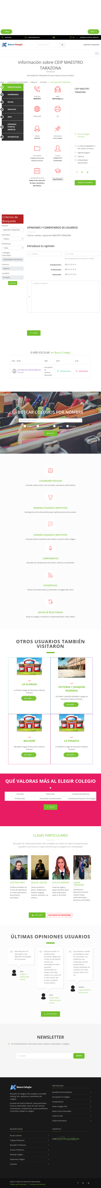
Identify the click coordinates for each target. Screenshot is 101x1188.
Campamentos (64, 371)
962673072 (7, 37)
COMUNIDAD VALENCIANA (83, 161)
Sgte (93, 31)
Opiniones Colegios (17, 1159)
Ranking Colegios (16, 1154)
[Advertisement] (50, 17)
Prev (6, 31)
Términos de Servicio (38, 1184)
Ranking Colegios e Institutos (50, 507)
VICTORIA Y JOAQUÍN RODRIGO (71, 688)
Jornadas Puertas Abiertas (89, 37)
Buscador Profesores (18, 1145)
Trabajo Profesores (17, 1140)
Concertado (43, 426)
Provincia (5, 264)
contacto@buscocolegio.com (68, 1139)
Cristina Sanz (17, 882)
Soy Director (57, 179)
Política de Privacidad (18, 1184)
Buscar (50, 433)
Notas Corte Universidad (61, 1111)
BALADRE (29, 740)
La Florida (29, 684)
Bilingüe (7, 253)
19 (75, 264)
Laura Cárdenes (78, 883)
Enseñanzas (6, 244)
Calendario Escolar (50, 480)
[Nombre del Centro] (50, 420)
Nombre (5, 226)
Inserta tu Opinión (85, 183)
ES (72, 37)
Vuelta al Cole (57, 1116)
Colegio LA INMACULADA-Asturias (24, 976)
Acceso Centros (16, 1135)
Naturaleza (6, 235)
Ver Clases (37, 915)
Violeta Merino (60, 882)
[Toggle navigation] (97, 53)
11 (72, 264)
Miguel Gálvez (39, 882)
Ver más (29, 698)
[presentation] (45, 321)
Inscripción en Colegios (61, 1097)
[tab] (12, 87)
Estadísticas (50, 585)
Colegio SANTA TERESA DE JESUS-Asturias (55, 1000)
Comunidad (6, 255)
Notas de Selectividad (50, 612)
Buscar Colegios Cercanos (84, 135)
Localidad (5, 273)
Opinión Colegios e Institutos (50, 534)
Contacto (13, 1164)
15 (73, 264)
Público (28, 426)
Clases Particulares (50, 835)
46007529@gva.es (32, 37)
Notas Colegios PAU (59, 1106)
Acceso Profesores (17, 1150)
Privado (57, 426)
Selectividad (82, 371)
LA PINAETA (71, 740)
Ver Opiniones (50, 1014)
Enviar (33, 333)
